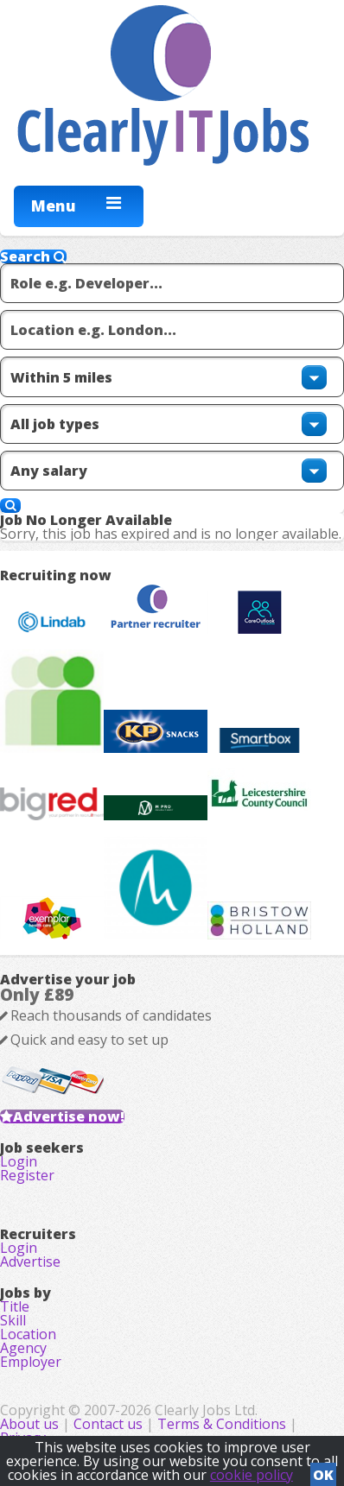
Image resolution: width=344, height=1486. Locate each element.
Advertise (30, 1261)
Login (18, 1161)
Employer (30, 1361)
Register (27, 1175)
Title (14, 1306)
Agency (23, 1347)
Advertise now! (68, 1116)
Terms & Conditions (221, 1423)
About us (31, 1423)
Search (33, 256)
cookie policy (251, 1474)
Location (28, 1334)
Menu (53, 205)
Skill (13, 1320)
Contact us (109, 1423)
